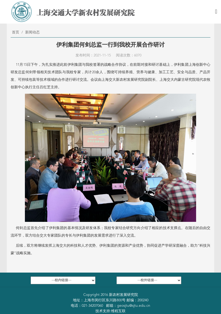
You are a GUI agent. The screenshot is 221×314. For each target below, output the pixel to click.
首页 (15, 32)
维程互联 (118, 311)
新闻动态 (32, 32)
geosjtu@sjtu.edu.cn (133, 306)
